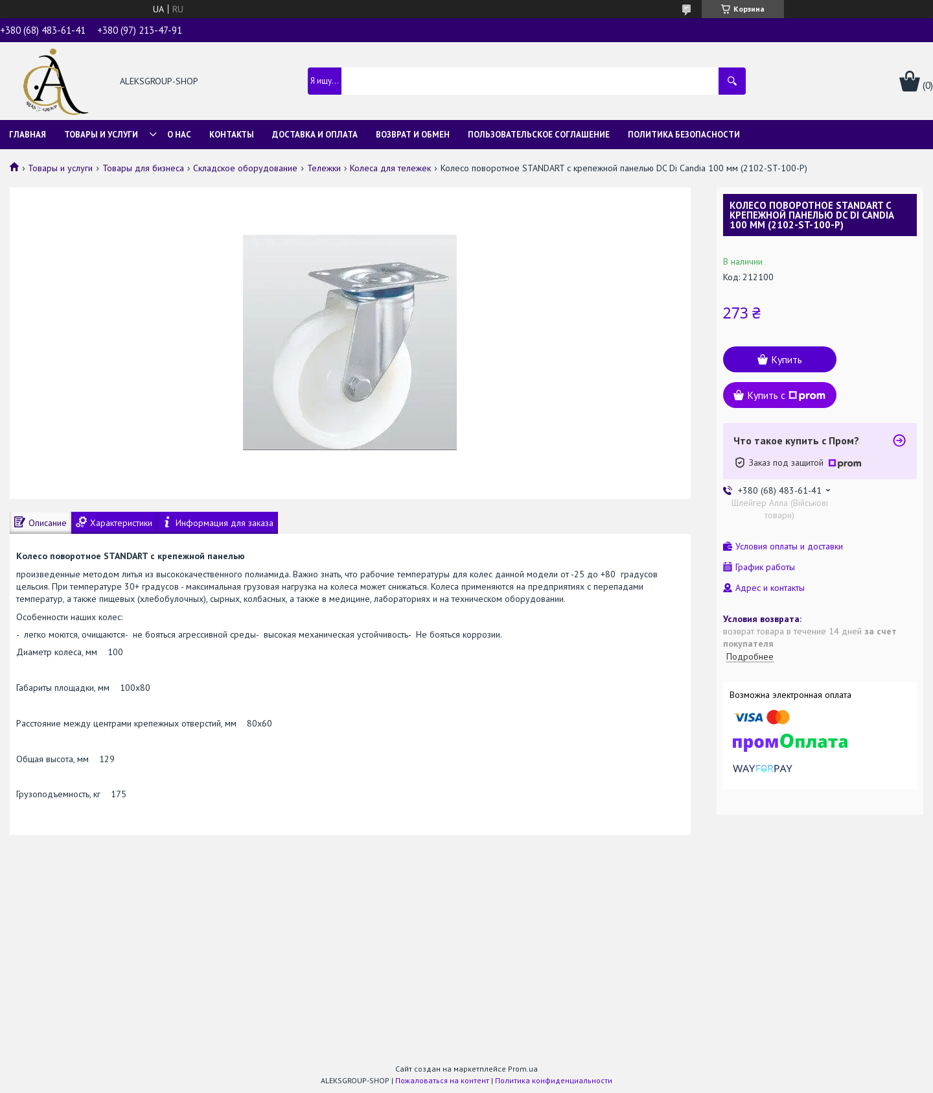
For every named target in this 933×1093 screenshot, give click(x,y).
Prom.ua (523, 1069)
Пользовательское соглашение (539, 134)
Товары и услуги (101, 134)
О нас (179, 134)
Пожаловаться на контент (442, 1080)
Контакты (231, 134)
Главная (27, 134)
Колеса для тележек (390, 168)
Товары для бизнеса (143, 168)
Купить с (786, 395)
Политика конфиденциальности (553, 1080)
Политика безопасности (684, 134)
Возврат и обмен (413, 134)
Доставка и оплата (315, 134)
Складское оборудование (245, 168)
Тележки (324, 168)
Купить (786, 359)
